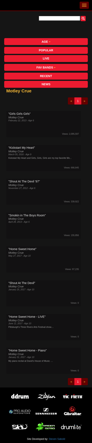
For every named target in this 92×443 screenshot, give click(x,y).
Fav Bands (46, 67)
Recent (46, 76)
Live (46, 58)
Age (45, 41)
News (46, 84)
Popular (46, 50)
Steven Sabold (57, 439)
